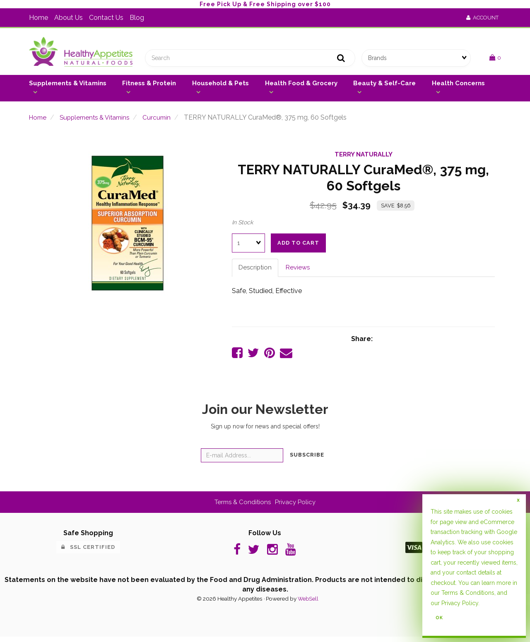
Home (38, 18)
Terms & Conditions (242, 506)
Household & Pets (220, 86)
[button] (495, 59)
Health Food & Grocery (301, 86)
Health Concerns (458, 86)
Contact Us (106, 18)
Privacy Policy (297, 506)
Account (482, 17)
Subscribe (307, 459)
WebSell (308, 604)
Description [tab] (255, 270)
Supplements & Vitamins (67, 86)
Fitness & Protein (149, 86)
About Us (68, 18)
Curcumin (163, 120)
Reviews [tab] (300, 270)
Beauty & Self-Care (384, 86)
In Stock (242, 225)
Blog (137, 18)
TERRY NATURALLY (363, 157)
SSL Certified (88, 551)
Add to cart (298, 246)
